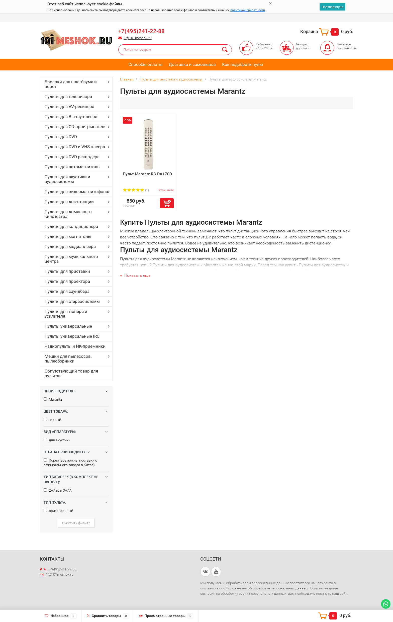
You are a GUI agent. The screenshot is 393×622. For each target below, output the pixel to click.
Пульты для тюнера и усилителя (66, 314)
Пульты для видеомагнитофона (76, 191)
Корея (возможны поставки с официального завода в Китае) (70, 462)
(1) (136, 190)
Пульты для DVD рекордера (72, 156)
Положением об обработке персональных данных (267, 588)
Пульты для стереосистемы (72, 301)
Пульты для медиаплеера (70, 246)
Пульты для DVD (61, 136)
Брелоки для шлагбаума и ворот (71, 84)
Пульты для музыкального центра (71, 259)
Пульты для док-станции (69, 201)
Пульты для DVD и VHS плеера (75, 146)
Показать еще (135, 275)
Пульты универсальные (68, 326)
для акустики (57, 440)
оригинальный (58, 511)
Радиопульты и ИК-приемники (75, 346)
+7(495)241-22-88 (141, 31)
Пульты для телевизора (68, 96)
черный (52, 420)
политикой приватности (247, 10)
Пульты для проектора (67, 281)
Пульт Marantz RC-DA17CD (147, 173)
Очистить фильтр (76, 523)
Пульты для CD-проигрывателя (76, 126)
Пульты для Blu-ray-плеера (71, 116)
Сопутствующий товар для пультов (71, 373)
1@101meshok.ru (138, 38)
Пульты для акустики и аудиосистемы (67, 179)
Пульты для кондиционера (71, 226)
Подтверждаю (332, 7)
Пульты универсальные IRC (72, 336)
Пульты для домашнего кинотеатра (68, 214)
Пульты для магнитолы (68, 236)
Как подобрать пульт (242, 64)
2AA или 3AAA (58, 490)
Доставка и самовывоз (192, 64)
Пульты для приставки (67, 271)
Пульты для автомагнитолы (73, 166)
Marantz (53, 399)
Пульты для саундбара (67, 291)
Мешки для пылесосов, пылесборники (68, 359)
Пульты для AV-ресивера (69, 106)
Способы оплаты (145, 64)
